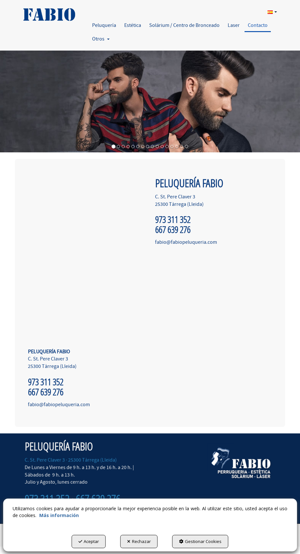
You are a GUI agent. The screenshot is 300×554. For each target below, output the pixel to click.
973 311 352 (45, 382)
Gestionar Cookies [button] (200, 541)
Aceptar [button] (88, 541)
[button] (49, 12)
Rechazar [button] (139, 541)
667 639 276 (45, 392)
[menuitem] (271, 11)
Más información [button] (59, 515)
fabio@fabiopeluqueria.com (59, 404)
